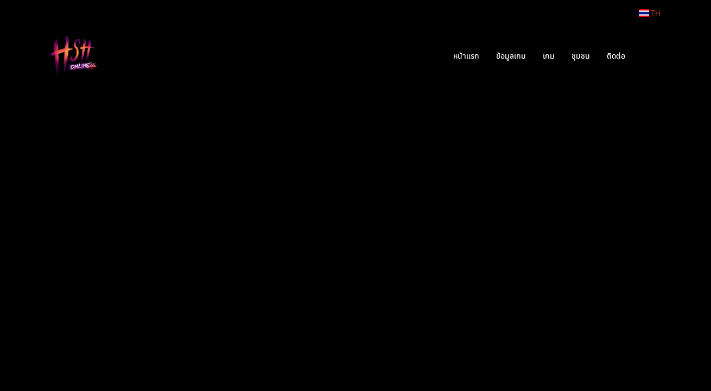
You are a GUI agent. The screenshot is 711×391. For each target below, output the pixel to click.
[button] (650, 56)
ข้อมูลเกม (511, 56)
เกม (549, 56)
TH (650, 13)
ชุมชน (581, 56)
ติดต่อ (616, 56)
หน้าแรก (466, 56)
